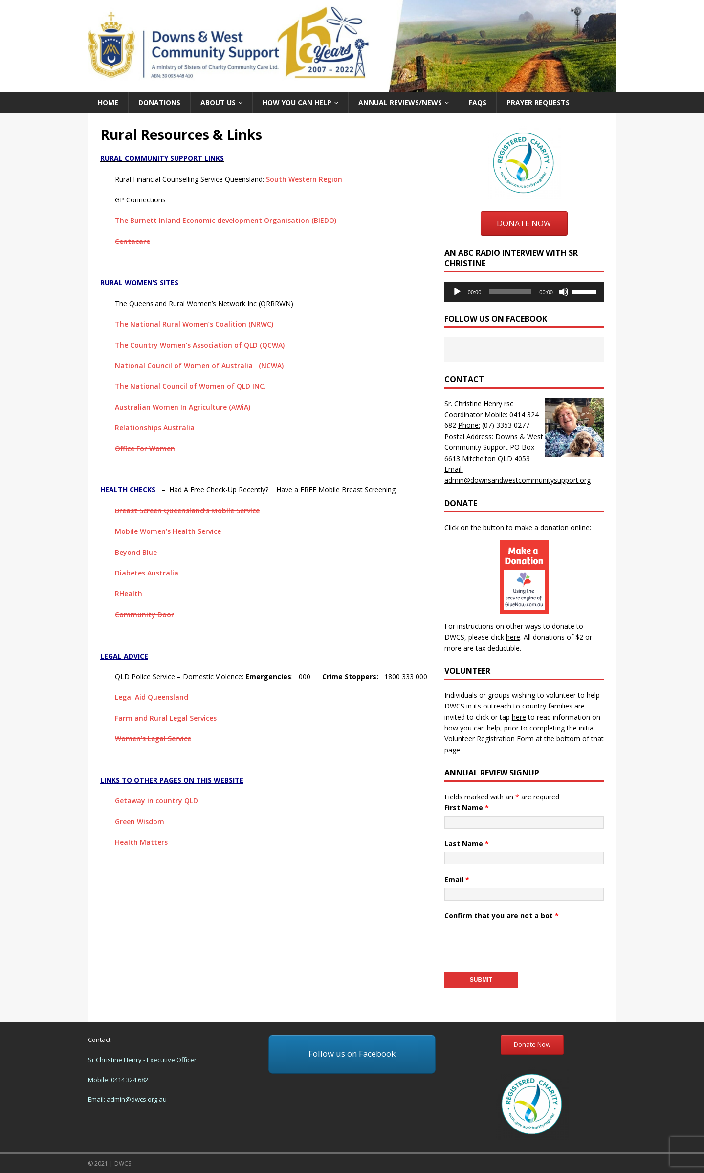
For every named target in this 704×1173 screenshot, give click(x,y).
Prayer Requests (538, 102)
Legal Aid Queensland (151, 697)
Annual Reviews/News (400, 102)
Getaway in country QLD (156, 800)
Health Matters (141, 842)
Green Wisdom (139, 821)
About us (218, 102)
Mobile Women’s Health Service (168, 531)
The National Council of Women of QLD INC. (190, 386)
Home (108, 102)
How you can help (297, 102)
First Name (466, 807)
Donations (159, 102)
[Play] (457, 292)
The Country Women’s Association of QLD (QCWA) (200, 345)
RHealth (128, 593)
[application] (524, 292)
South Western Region (304, 179)
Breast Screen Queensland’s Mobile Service (187, 510)
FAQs (477, 102)
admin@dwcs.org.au (137, 1099)
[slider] (510, 291)
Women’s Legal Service (153, 738)
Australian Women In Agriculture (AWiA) (182, 407)
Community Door (144, 614)
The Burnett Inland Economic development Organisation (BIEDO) (225, 220)
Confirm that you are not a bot (501, 915)
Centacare (132, 241)
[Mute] (564, 292)
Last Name (466, 843)
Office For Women (145, 448)
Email (456, 879)
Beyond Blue (136, 552)
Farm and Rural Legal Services (166, 718)
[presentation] (518, 943)
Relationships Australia (155, 427)
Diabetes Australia (146, 572)
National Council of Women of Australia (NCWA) (199, 365)
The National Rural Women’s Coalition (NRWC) (194, 324)
